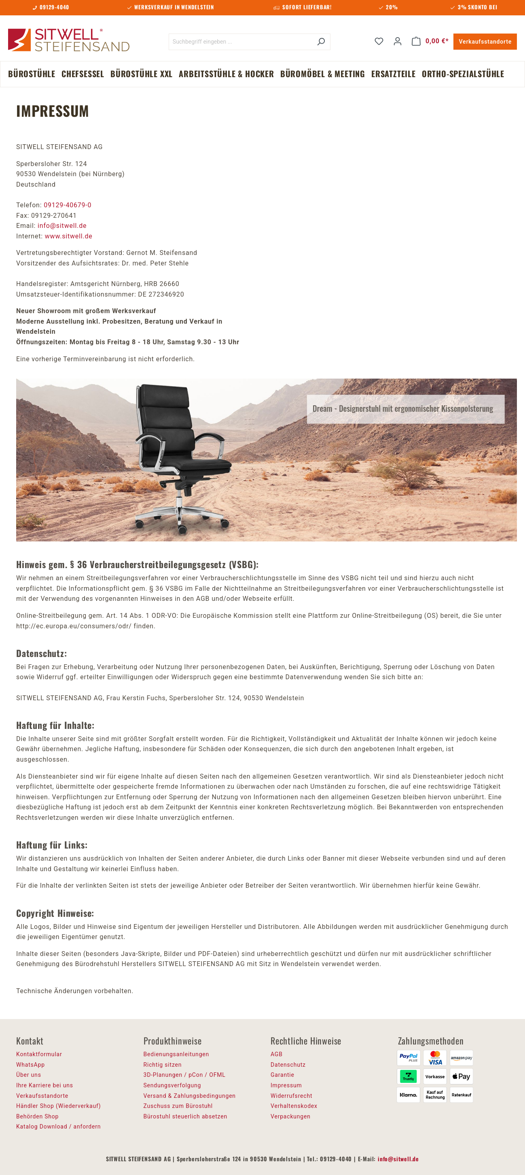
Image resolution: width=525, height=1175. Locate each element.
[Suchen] (320, 42)
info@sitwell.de (62, 226)
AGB (277, 1054)
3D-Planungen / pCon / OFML (185, 1075)
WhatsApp (30, 1064)
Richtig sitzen (163, 1064)
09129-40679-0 (67, 205)
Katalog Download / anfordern (58, 1126)
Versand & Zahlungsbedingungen (190, 1096)
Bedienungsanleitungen (177, 1054)
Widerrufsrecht (291, 1096)
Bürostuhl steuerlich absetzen (185, 1116)
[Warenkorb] (430, 41)
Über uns (28, 1075)
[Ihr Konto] (397, 41)
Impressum (286, 1085)
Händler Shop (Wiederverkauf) (58, 1106)
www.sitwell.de (68, 236)
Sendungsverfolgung (172, 1085)
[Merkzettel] (379, 41)
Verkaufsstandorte (485, 41)
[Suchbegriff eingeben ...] (240, 42)
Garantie (282, 1075)
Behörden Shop (37, 1116)
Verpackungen (291, 1116)
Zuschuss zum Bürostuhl (178, 1106)
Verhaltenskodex (294, 1106)
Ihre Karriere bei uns (44, 1085)
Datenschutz (288, 1064)
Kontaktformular (39, 1054)
